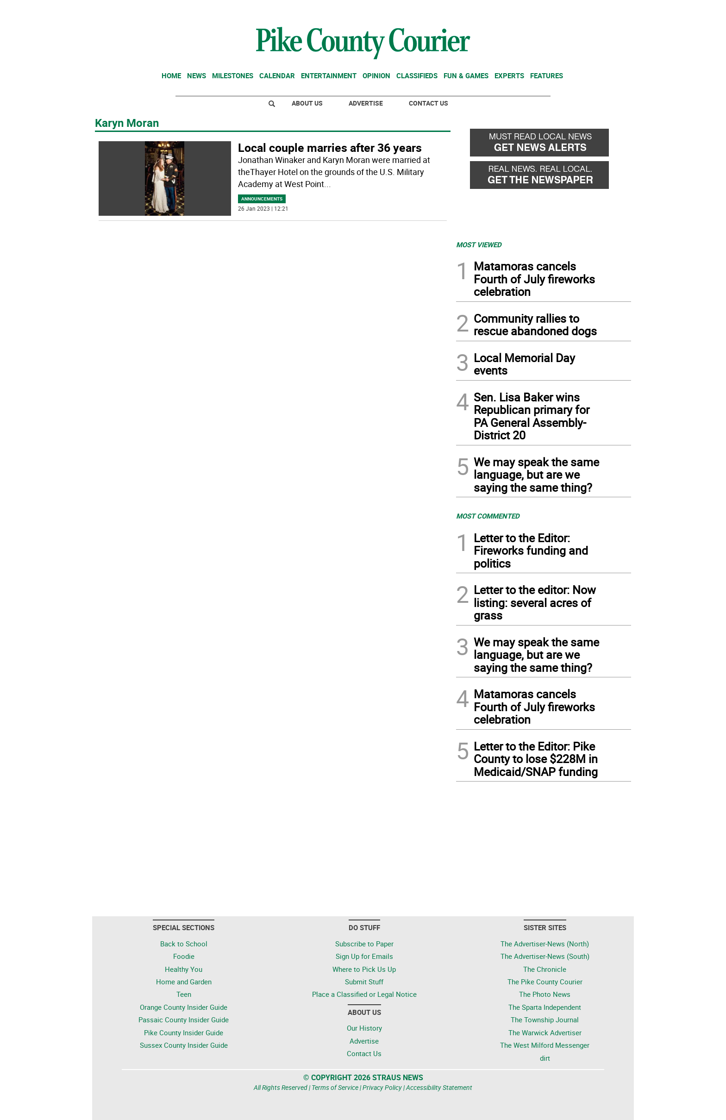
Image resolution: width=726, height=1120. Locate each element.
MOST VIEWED (478, 244)
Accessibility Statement (439, 1087)
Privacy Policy (382, 1087)
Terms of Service (335, 1087)
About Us (307, 103)
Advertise (366, 103)
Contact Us (428, 103)
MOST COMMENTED (487, 515)
